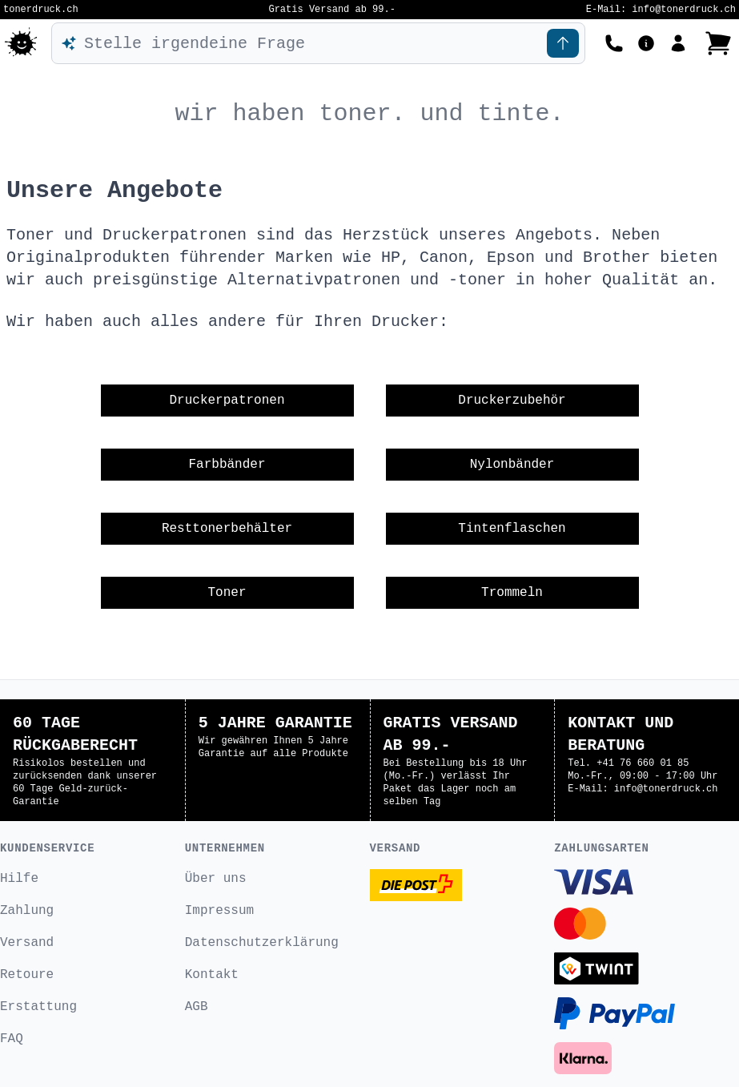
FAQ (11, 1039)
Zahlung (27, 911)
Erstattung (38, 1007)
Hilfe (19, 879)
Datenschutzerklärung (262, 943)
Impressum (219, 911)
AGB (196, 1007)
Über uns (216, 879)
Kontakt (212, 975)
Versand (27, 943)
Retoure (27, 975)
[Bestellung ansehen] (718, 43)
